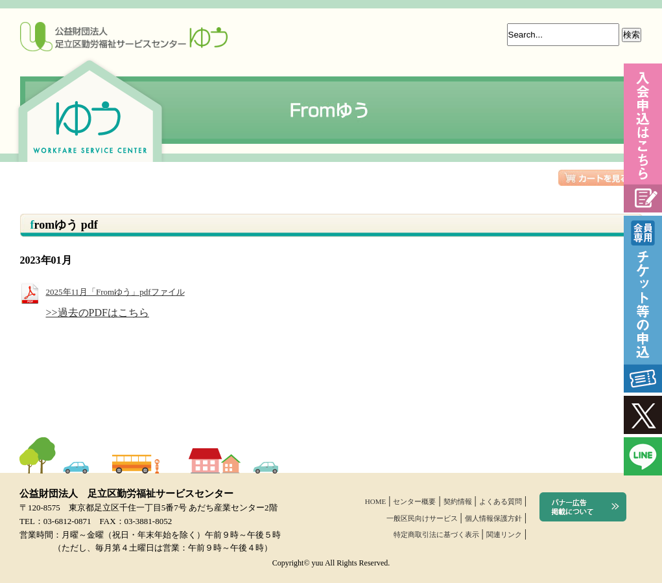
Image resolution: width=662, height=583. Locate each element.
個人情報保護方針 (493, 518)
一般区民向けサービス (422, 518)
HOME (375, 501)
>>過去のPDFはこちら (97, 312)
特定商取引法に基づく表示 (436, 534)
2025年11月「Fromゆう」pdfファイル (102, 292)
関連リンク (504, 534)
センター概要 (414, 501)
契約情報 (457, 501)
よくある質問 (500, 501)
